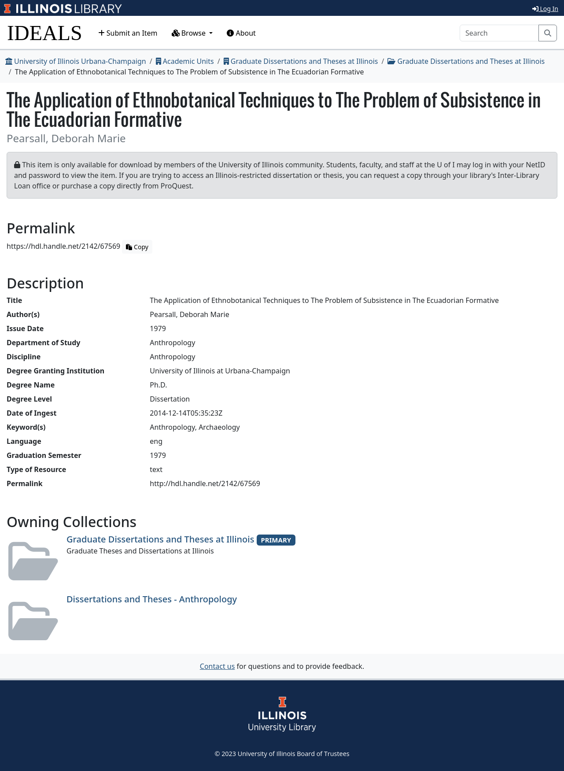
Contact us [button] (217, 666)
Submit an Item (128, 33)
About (241, 33)
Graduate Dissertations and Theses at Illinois (301, 61)
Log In (545, 8)
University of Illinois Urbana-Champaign (75, 61)
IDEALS (44, 32)
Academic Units (185, 61)
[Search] (499, 33)
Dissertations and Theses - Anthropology (151, 599)
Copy (137, 247)
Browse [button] (190, 33)
